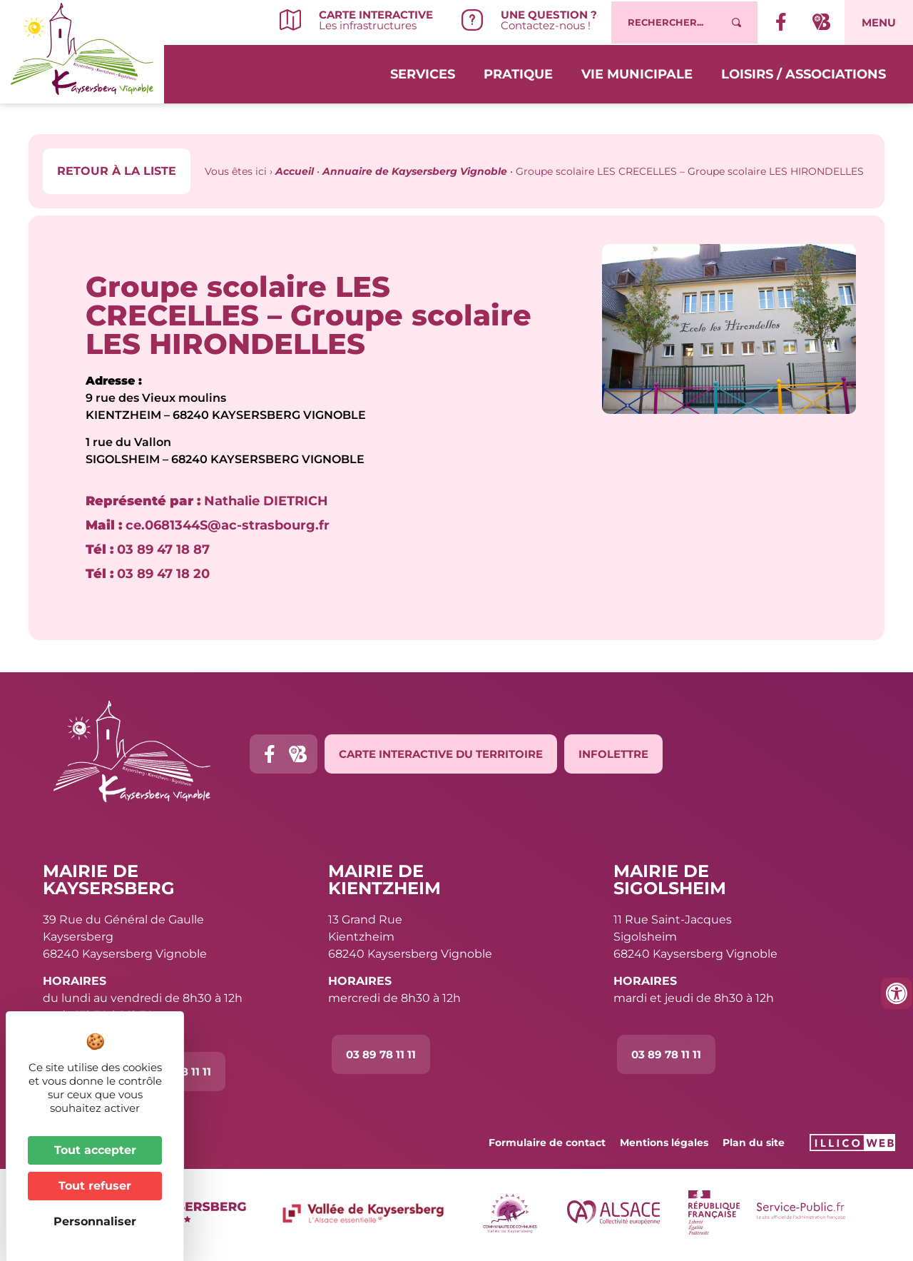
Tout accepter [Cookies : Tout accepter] (95, 1150)
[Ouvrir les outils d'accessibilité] (896, 993)
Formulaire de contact (547, 1142)
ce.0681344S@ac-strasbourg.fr (208, 525)
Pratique (518, 73)
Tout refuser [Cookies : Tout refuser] (94, 1185)
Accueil (294, 171)
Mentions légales (664, 1142)
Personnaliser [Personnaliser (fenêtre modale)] (94, 1221)
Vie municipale (637, 73)
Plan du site (754, 1142)
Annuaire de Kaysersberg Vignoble (414, 171)
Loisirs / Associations (803, 73)
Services (422, 73)
